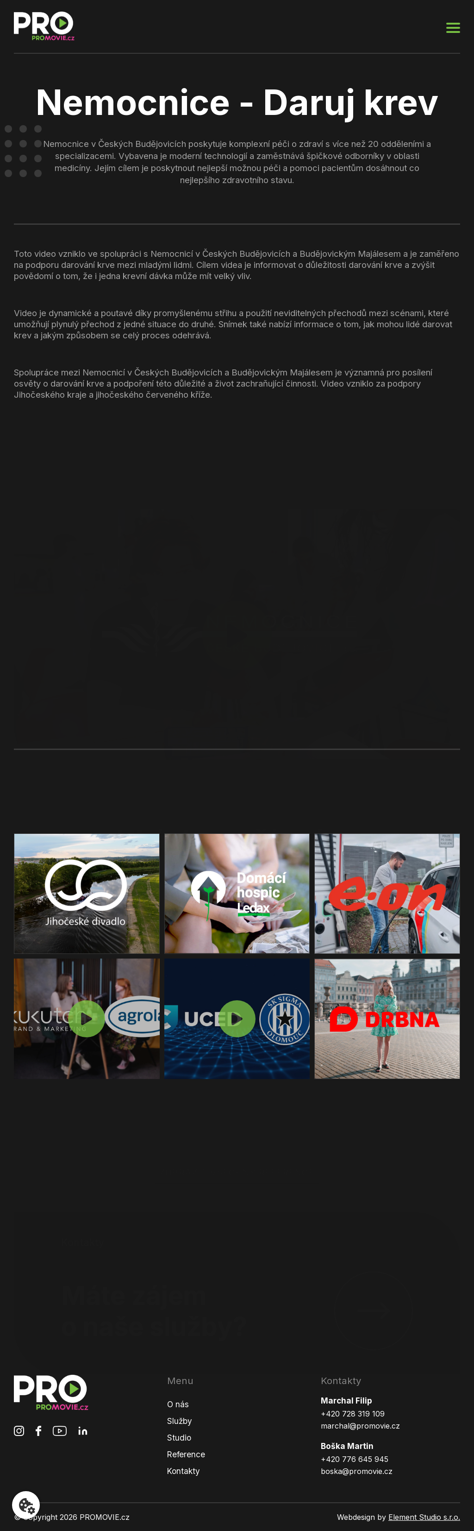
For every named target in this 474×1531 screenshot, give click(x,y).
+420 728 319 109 (353, 1413)
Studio (179, 1437)
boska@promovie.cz (357, 1471)
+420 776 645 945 (354, 1459)
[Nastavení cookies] (26, 1505)
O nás (178, 1404)
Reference (186, 1454)
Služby (179, 1421)
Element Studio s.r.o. (424, 1517)
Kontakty (183, 1471)
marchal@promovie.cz (360, 1425)
